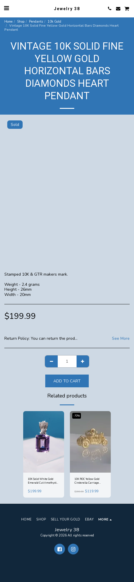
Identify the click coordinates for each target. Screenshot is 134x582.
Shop (20, 21)
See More (121, 338)
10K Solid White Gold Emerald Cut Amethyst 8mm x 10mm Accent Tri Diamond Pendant (43, 481)
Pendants (36, 21)
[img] (43, 442)
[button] (6, 8)
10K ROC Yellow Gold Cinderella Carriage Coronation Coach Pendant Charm (87, 481)
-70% (76, 415)
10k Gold (54, 21)
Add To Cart (67, 381)
